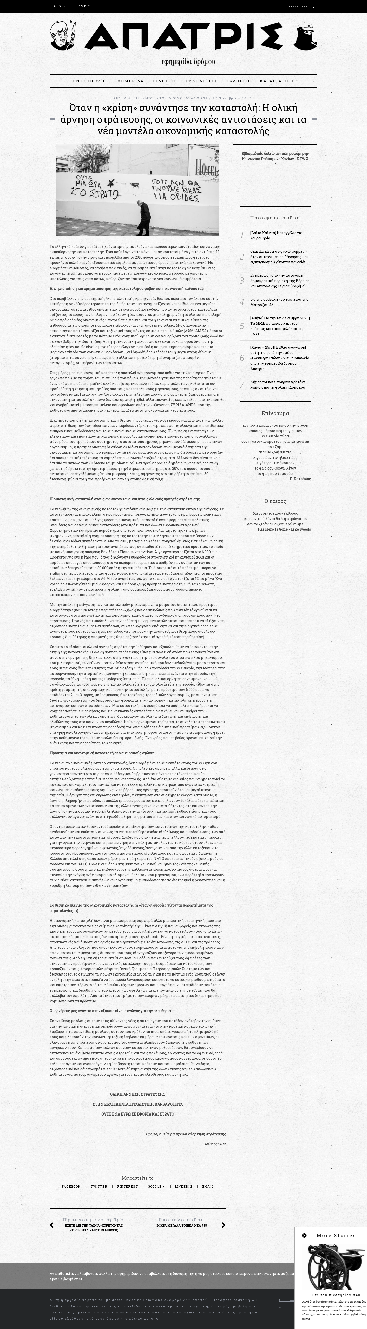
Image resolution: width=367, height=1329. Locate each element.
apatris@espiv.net (66, 1278)
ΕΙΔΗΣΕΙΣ (165, 81)
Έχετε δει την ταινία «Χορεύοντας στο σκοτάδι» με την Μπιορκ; (93, 1224)
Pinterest (128, 1186)
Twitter (100, 1186)
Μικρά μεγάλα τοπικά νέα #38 (181, 1222)
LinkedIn (184, 1186)
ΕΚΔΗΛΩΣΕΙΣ (201, 81)
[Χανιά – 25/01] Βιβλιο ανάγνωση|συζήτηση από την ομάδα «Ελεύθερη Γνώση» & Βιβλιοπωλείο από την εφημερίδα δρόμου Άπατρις (279, 358)
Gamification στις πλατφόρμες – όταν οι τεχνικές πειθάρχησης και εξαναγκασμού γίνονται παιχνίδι (279, 256)
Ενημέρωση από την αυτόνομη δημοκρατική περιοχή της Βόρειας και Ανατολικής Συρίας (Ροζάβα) (280, 280)
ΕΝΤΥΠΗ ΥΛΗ (89, 81)
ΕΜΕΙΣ (84, 6)
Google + (157, 1186)
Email (208, 1186)
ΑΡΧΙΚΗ (61, 6)
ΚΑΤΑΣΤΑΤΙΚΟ (277, 81)
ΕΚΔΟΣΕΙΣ (239, 81)
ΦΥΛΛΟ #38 (197, 98)
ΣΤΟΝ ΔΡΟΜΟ (169, 98)
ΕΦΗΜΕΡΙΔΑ (129, 81)
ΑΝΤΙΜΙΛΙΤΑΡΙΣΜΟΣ (133, 98)
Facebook (72, 1186)
